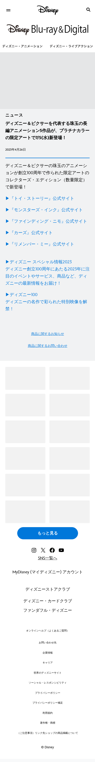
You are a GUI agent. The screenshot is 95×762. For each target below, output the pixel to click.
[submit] (88, 9)
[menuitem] (8, 9)
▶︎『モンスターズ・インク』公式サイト (44, 210)
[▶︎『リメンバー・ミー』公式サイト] (47, 244)
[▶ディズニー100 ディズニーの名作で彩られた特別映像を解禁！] (47, 302)
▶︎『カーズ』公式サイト (29, 232)
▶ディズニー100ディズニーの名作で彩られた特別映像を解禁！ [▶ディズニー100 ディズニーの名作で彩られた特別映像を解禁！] (46, 302)
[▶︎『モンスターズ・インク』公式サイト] (47, 210)
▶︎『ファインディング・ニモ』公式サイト (46, 221)
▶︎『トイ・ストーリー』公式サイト (39, 198)
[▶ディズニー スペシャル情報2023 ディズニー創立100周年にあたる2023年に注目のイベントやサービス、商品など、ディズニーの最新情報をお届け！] (47, 272)
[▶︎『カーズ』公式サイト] (47, 232)
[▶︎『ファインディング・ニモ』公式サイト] (47, 221)
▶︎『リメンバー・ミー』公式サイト (39, 244)
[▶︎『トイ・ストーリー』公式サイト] (47, 198)
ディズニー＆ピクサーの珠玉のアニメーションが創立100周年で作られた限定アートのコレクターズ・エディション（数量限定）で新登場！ (47, 176)
